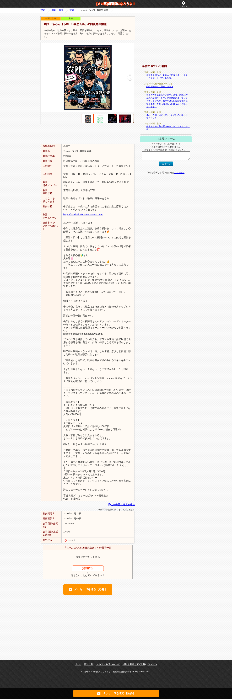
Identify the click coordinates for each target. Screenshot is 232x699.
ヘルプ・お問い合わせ (108, 664)
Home (78, 664)
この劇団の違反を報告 (121, 504)
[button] (130, 77)
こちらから (179, 172)
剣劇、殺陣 (57, 10)
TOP (43, 10)
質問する (87, 568)
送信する (166, 164)
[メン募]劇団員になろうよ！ (116, 4)
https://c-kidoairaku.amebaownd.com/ (83, 214)
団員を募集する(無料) (134, 664)
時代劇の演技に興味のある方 (159, 86)
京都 (71, 10)
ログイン (183, 4)
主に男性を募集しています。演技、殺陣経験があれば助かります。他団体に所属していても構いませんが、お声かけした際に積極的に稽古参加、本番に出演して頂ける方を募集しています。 (167, 101)
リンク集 (88, 664)
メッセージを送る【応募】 (87, 590)
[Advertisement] (87, 133)
